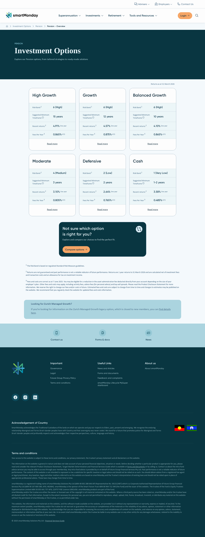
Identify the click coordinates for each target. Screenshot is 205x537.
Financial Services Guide (54, 521)
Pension (39, 26)
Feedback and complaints (110, 378)
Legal (53, 373)
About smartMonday (154, 368)
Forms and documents (108, 373)
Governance (56, 368)
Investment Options (22, 26)
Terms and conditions (60, 383)
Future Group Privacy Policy (63, 378)
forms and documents (136, 467)
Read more (52, 144)
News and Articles (106, 368)
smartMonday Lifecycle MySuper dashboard (113, 384)
